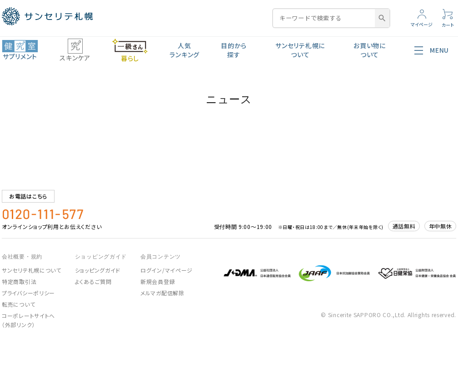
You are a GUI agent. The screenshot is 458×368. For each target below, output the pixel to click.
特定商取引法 (19, 281)
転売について (18, 304)
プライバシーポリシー (28, 293)
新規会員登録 (157, 281)
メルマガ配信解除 (162, 293)
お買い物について (369, 50)
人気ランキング (184, 50)
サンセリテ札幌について (300, 50)
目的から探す (234, 50)
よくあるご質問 (93, 281)
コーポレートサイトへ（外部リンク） (28, 320)
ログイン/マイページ (166, 270)
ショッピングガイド (97, 270)
